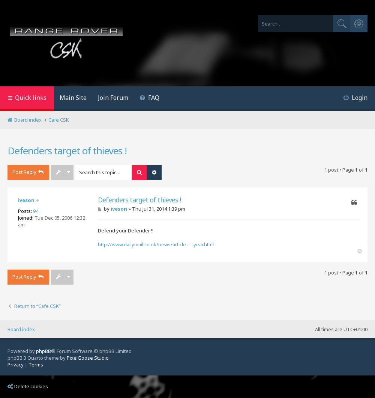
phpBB (43, 351)
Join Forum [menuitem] (113, 97)
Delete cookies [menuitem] (28, 386)
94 (35, 211)
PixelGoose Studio (88, 357)
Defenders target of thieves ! (67, 150)
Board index (21, 329)
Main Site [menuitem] (73, 97)
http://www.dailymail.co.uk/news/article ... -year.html (156, 244)
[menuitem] (149, 98)
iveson (26, 200)
